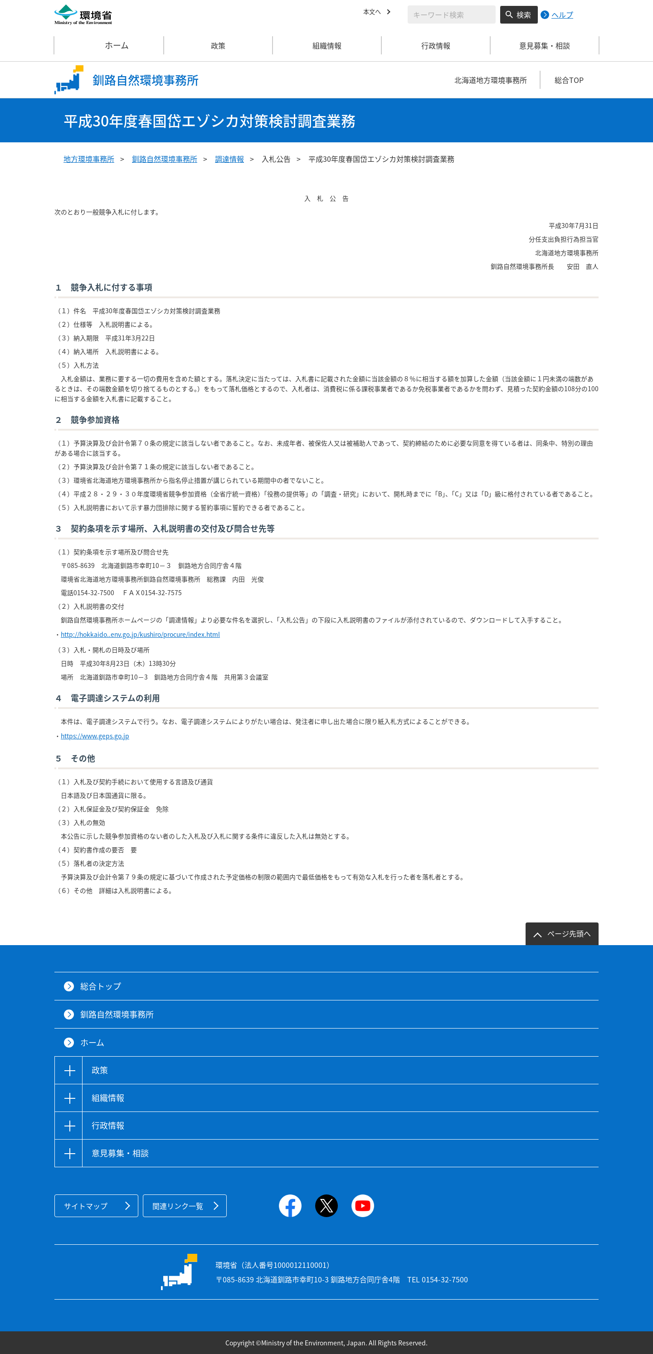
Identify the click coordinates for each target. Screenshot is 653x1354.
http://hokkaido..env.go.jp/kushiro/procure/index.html (140, 634)
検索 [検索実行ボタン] (524, 14)
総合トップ (100, 986)
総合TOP (569, 79)
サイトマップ (85, 1205)
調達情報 (229, 158)
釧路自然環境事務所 (164, 158)
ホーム (109, 45)
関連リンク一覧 (177, 1205)
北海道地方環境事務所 (490, 79)
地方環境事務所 (88, 158)
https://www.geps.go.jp (95, 735)
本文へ (374, 13)
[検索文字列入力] (452, 14)
